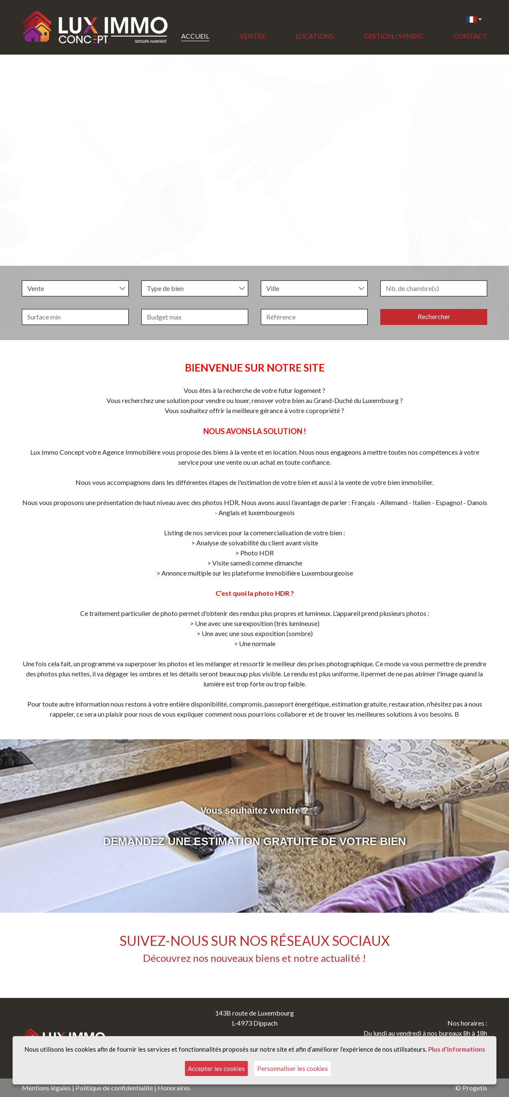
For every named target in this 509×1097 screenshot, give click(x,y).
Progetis (474, 1088)
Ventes (252, 36)
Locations (315, 36)
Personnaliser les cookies (292, 1068)
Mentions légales (46, 1088)
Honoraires (174, 1088)
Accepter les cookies (216, 1068)
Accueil (195, 36)
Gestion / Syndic (393, 36)
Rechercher (434, 316)
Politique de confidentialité (114, 1088)
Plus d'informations (456, 1049)
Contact (470, 36)
